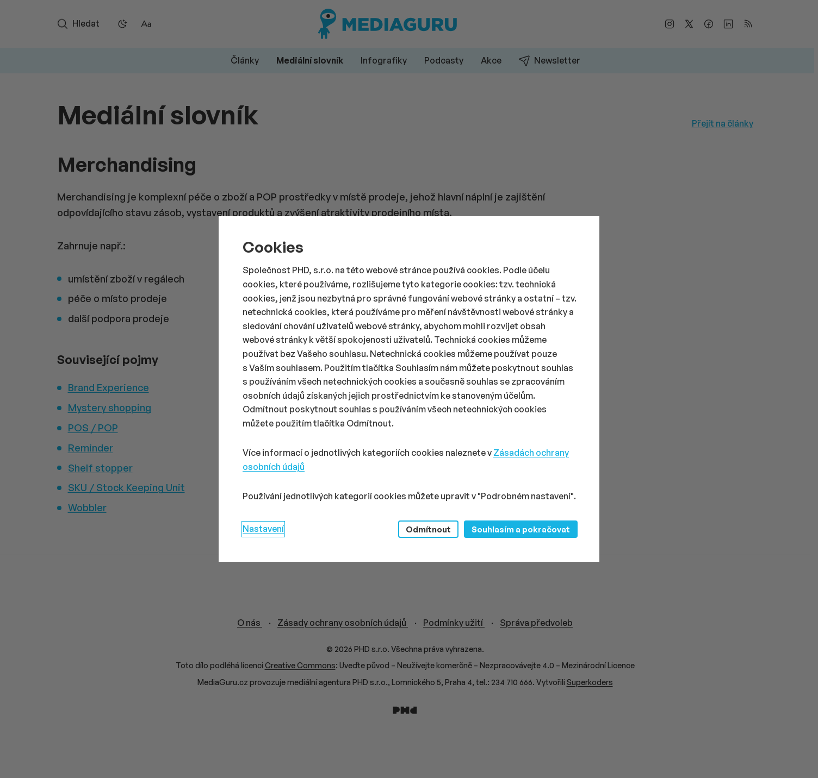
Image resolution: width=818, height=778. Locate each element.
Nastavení (263, 528)
